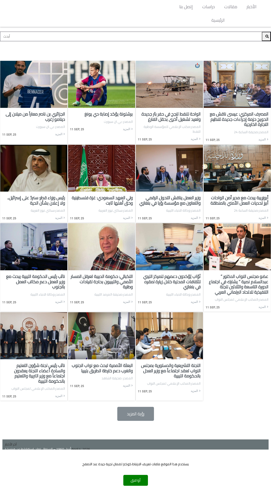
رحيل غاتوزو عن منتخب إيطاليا (24, 440)
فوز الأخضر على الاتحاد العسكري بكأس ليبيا (33, 445)
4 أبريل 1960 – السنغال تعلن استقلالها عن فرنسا (38, 435)
